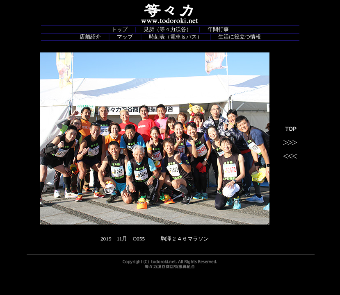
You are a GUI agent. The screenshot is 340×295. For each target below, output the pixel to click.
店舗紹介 (90, 37)
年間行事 (218, 29)
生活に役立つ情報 (239, 37)
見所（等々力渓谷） (168, 29)
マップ (125, 37)
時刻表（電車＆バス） (175, 37)
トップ (120, 29)
